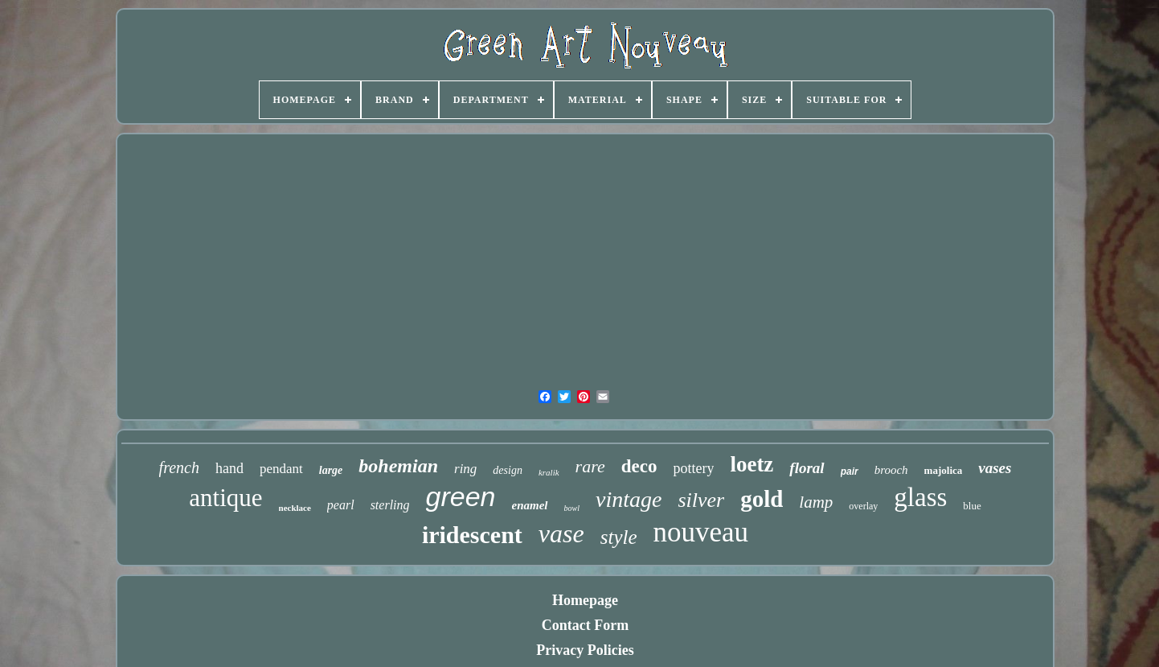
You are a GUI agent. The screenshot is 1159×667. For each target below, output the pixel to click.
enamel (530, 505)
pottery (693, 468)
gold (761, 499)
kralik (549, 472)
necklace (295, 508)
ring (465, 468)
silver (701, 500)
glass (920, 497)
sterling (390, 505)
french (179, 467)
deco (639, 466)
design (507, 470)
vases (994, 467)
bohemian (398, 465)
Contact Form (585, 625)
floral (806, 467)
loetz (751, 464)
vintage (628, 499)
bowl (572, 508)
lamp (816, 502)
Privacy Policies (584, 650)
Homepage (585, 600)
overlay (863, 506)
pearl (340, 505)
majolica (943, 470)
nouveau (701, 532)
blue (972, 506)
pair (849, 471)
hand (229, 468)
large (331, 470)
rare (590, 466)
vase (561, 533)
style (618, 537)
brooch (891, 469)
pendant (281, 468)
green (461, 496)
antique (225, 498)
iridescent (472, 534)
